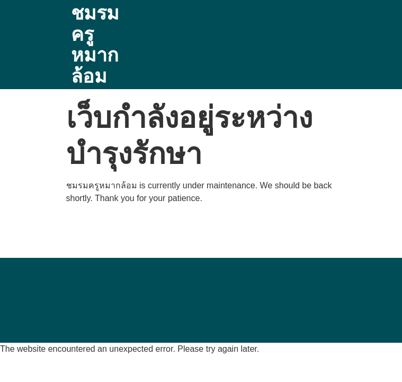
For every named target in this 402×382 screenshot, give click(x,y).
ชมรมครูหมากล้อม (95, 44)
